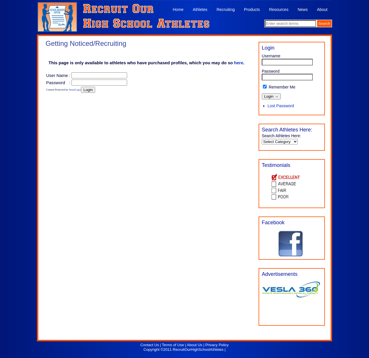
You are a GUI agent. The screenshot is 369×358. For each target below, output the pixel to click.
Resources (278, 9)
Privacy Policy (217, 345)
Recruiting (225, 9)
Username (271, 56)
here (238, 62)
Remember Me (279, 87)
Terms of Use (173, 345)
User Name (57, 75)
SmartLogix (75, 89)
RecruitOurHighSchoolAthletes (198, 349)
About (322, 9)
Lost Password (281, 105)
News (303, 9)
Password (55, 82)
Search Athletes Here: (281, 135)
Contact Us (149, 345)
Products (252, 9)
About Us (194, 345)
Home (178, 9)
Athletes (200, 9)
